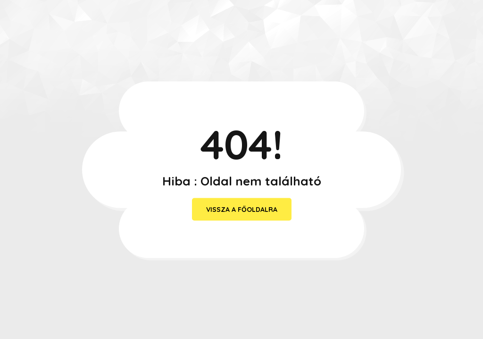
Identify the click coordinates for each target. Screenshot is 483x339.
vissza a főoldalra (241, 209)
